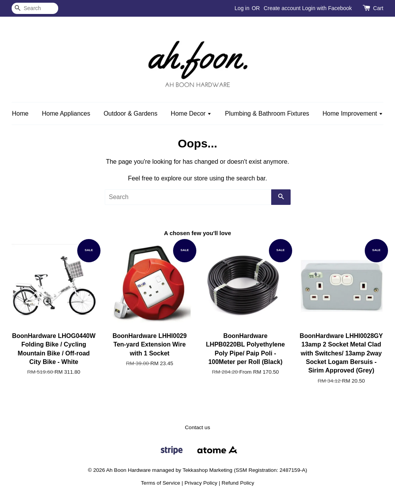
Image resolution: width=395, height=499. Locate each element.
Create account (282, 8)
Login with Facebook (327, 8)
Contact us (197, 427)
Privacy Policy (200, 483)
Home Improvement (352, 113)
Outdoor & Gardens (131, 113)
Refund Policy (238, 483)
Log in (242, 8)
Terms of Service (160, 483)
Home (20, 113)
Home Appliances (66, 113)
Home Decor (191, 113)
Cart (378, 8)
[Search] (35, 8)
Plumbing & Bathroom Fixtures (267, 113)
